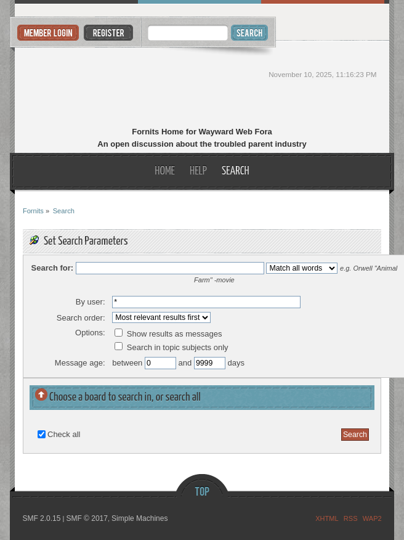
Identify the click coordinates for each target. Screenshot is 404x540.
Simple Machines (139, 518)
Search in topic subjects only (171, 347)
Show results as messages (168, 333)
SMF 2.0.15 (41, 518)
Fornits (202, 85)
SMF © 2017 (87, 518)
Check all (63, 434)
